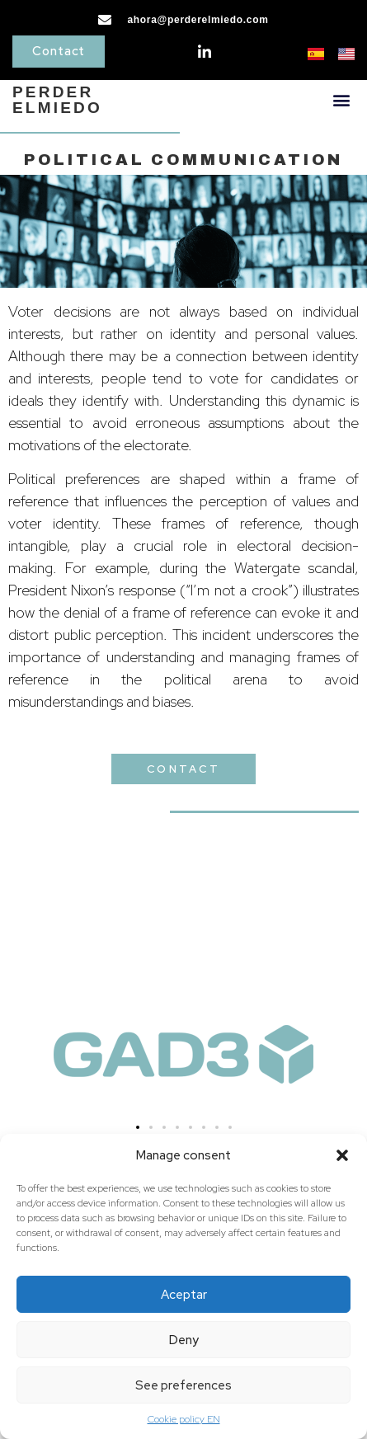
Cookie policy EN (184, 1419)
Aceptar (184, 1294)
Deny (184, 1340)
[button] (342, 1155)
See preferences (183, 1385)
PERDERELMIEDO (57, 99)
